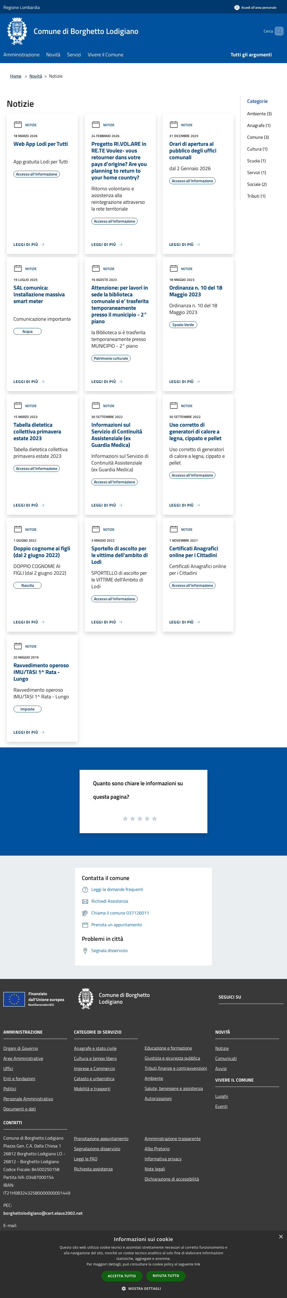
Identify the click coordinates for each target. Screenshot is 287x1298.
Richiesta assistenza (93, 1168)
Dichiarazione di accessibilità (172, 1178)
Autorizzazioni (158, 1098)
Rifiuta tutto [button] (166, 1275)
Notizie (25, 125)
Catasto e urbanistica (94, 1078)
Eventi (221, 1106)
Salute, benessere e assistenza (174, 1088)
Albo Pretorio (157, 1148)
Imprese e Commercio (94, 1068)
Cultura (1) (257, 148)
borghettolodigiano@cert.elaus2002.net (43, 1213)
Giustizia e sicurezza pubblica (172, 1058)
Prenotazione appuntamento (101, 1138)
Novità (35, 76)
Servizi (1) (256, 172)
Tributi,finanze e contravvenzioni (176, 1068)
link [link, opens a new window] (197, 1264)
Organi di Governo (20, 1048)
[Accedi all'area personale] (255, 7)
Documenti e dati (19, 1108)
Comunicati (226, 1058)
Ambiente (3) (259, 113)
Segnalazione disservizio (97, 1148)
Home (15, 76)
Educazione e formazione (168, 1048)
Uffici (8, 1068)
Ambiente (154, 1078)
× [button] (281, 1237)
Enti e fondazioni (19, 1078)
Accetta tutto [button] (122, 1276)
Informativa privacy (163, 1158)
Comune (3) (258, 137)
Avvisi (221, 1068)
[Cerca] (277, 31)
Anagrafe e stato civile (95, 1048)
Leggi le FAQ (86, 1158)
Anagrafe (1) (258, 125)
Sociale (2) (257, 184)
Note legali (155, 1168)
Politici (9, 1088)
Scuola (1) (256, 160)
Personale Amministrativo (28, 1098)
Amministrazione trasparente (173, 1138)
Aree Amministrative (23, 1058)
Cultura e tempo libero (95, 1058)
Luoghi (221, 1096)
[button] (143, 1288)
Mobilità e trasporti (92, 1088)
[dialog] (143, 1264)
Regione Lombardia (21, 7)
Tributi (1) (256, 196)
